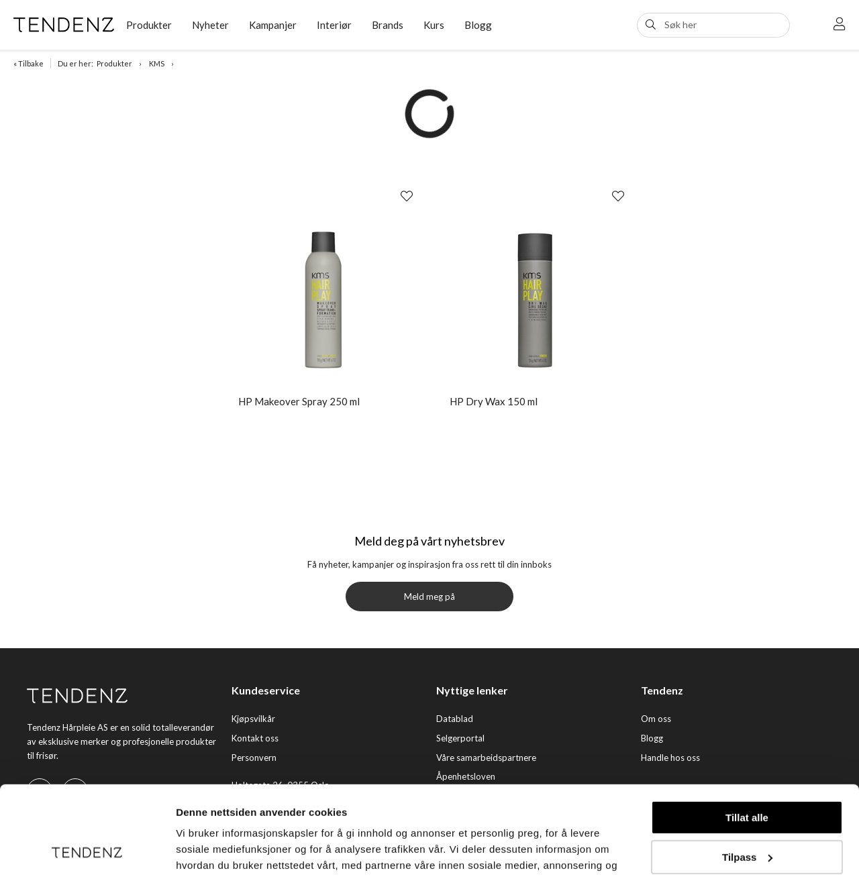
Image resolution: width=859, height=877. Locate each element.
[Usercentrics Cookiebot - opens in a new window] (87, 851)
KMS (156, 63)
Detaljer (194, 850)
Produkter (149, 25)
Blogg (478, 25)
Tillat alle (746, 733)
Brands (387, 25)
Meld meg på (429, 596)
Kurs (433, 25)
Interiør (334, 25)
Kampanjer (273, 25)
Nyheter (210, 25)
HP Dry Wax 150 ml (494, 401)
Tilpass (747, 772)
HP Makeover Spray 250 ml (299, 401)
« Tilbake (28, 63)
